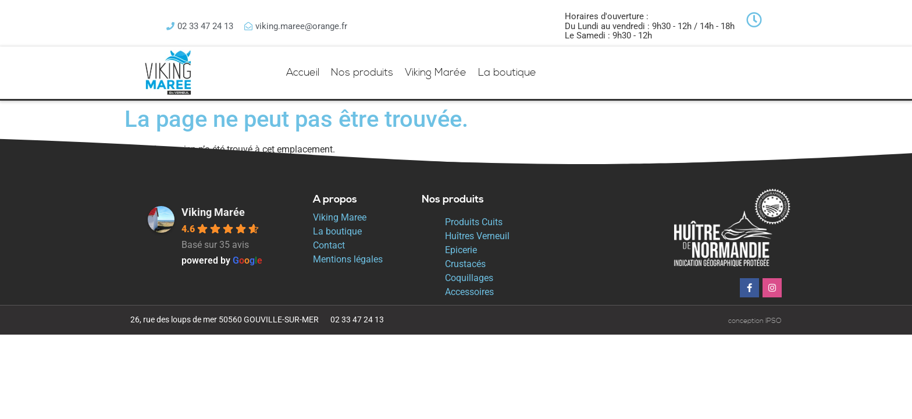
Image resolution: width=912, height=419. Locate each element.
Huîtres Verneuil (477, 236)
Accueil (302, 72)
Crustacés (465, 263)
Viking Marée (435, 72)
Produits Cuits (474, 222)
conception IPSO (755, 321)
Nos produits (362, 72)
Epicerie (461, 249)
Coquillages (469, 277)
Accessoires (469, 291)
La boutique (507, 72)
